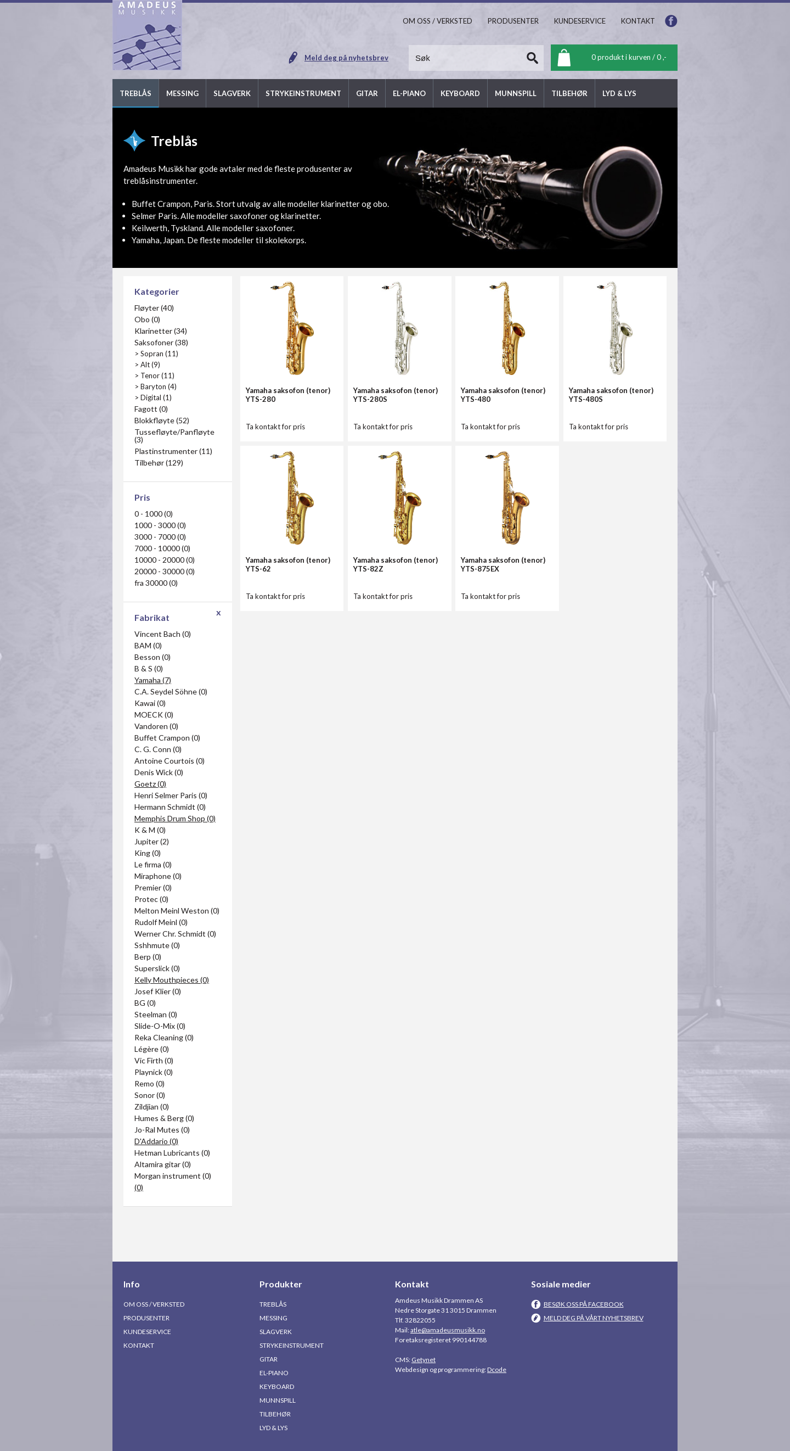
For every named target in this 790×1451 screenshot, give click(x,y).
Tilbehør (275, 1414)
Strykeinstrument (291, 1345)
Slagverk (275, 1331)
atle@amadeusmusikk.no (447, 1330)
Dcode (496, 1369)
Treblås (272, 1304)
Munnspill (277, 1400)
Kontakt (138, 1345)
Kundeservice (147, 1331)
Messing (273, 1318)
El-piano (274, 1373)
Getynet (423, 1359)
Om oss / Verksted (153, 1304)
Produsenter (146, 1318)
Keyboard (276, 1386)
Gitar (268, 1359)
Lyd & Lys (273, 1428)
